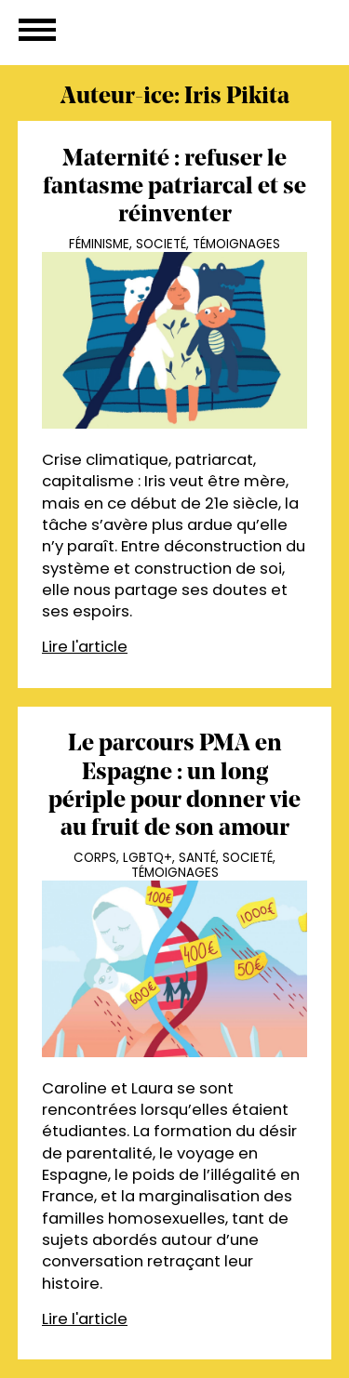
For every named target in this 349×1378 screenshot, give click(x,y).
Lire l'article (85, 646)
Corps (95, 858)
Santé (197, 858)
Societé (161, 244)
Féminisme (99, 244)
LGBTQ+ (147, 858)
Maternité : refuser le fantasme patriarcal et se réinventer (174, 188)
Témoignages (236, 244)
